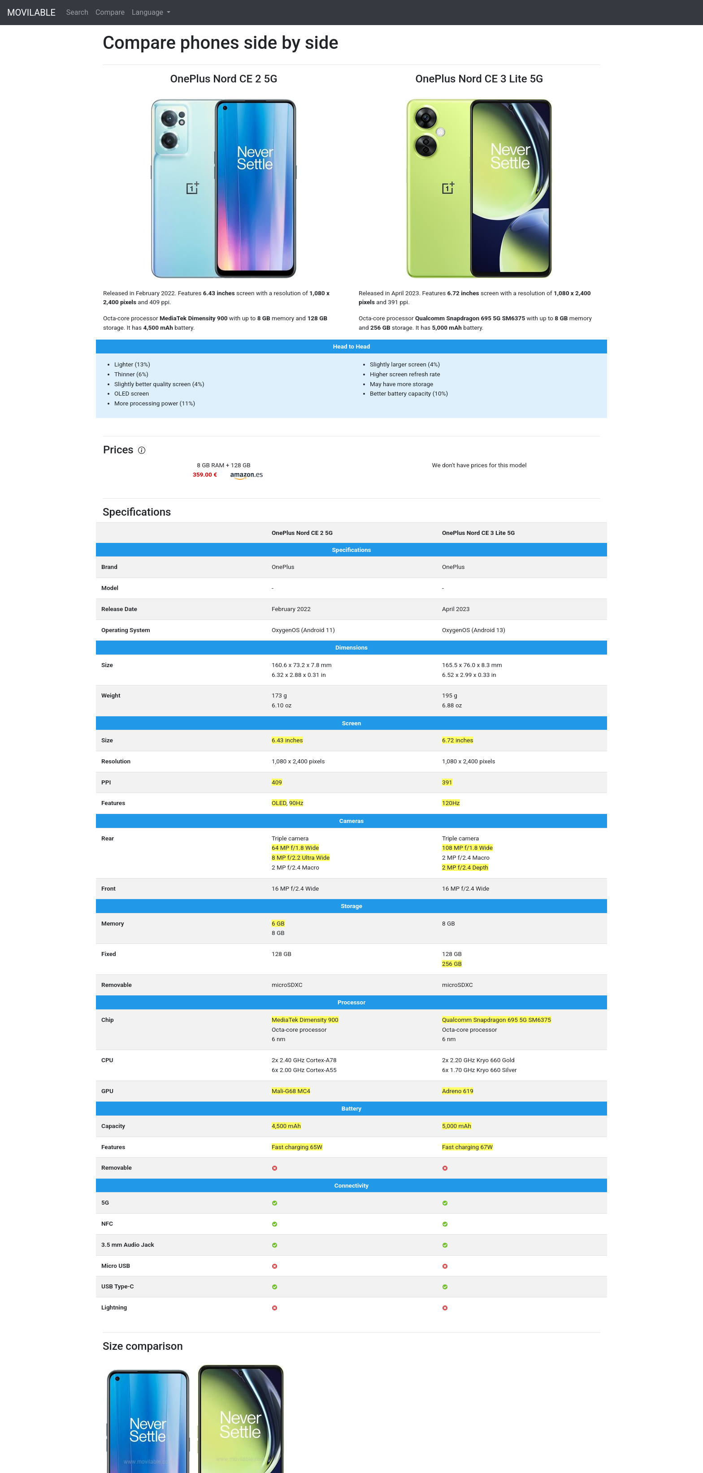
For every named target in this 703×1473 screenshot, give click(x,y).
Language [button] (148, 12)
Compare (110, 12)
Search (77, 12)
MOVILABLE (31, 12)
